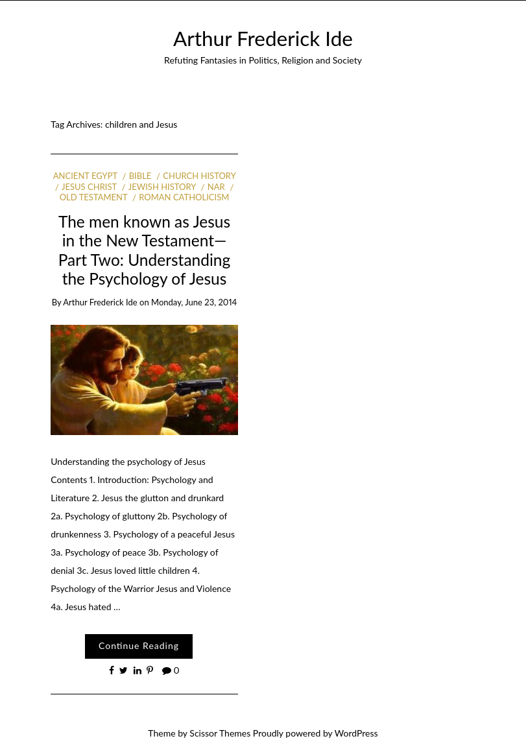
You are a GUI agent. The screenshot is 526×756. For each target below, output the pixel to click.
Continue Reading (139, 645)
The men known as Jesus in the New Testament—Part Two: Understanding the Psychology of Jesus (144, 250)
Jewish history (162, 187)
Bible (140, 176)
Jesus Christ (89, 187)
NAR (216, 187)
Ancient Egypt (85, 176)
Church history (199, 176)
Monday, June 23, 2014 (194, 302)
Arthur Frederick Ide (263, 38)
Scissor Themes (219, 732)
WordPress (356, 732)
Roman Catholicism (184, 197)
